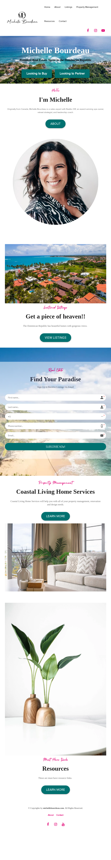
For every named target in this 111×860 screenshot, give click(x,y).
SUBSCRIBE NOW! (55, 447)
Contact (63, 21)
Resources (49, 21)
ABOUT (55, 124)
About (57, 7)
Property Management (87, 7)
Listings (68, 7)
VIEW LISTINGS (55, 337)
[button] (55, 416)
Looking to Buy (36, 74)
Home (47, 7)
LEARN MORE (55, 516)
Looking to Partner (72, 74)
